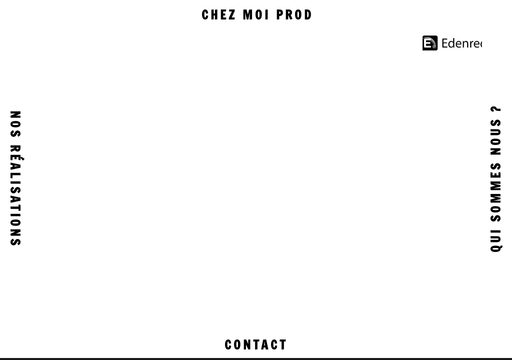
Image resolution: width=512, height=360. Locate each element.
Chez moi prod (258, 15)
